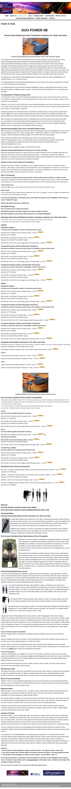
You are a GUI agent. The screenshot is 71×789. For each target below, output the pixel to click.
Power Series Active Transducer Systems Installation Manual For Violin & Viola (25, 510)
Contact (11, 648)
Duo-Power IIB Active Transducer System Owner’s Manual (18, 507)
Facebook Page (32, 760)
